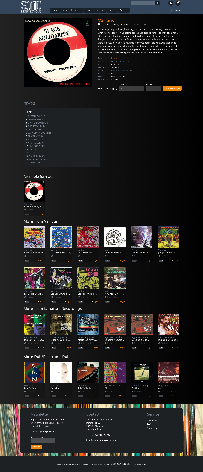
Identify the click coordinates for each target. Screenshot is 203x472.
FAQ (171, 10)
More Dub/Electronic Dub (47, 356)
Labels (112, 10)
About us (152, 420)
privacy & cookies (92, 464)
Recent (89, 10)
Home (55, 10)
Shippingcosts (155, 428)
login (41, 214)
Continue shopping (107, 88)
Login (114, 58)
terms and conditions (69, 464)
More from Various (41, 221)
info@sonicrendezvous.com (101, 440)
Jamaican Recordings (121, 70)
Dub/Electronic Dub (121, 61)
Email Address (38, 437)
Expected (76, 10)
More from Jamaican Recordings (53, 308)
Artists (100, 10)
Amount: (123, 84)
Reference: (150, 84)
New (65, 10)
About (178, 10)
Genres (124, 10)
